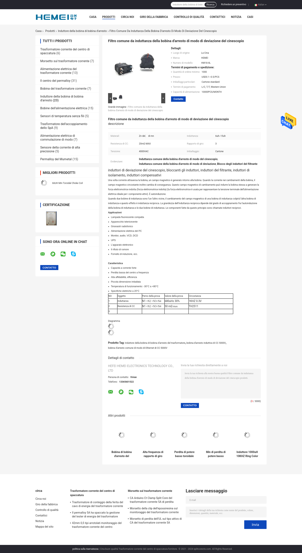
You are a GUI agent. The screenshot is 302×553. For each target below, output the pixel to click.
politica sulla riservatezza (85, 549)
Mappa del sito (44, 526)
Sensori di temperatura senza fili (62, 116)
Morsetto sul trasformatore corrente (64, 61)
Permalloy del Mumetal (56, 159)
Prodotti (108, 16)
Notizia (236, 16)
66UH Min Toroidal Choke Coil (67, 183)
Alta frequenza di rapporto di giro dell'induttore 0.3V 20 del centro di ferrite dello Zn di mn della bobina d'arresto (153, 454)
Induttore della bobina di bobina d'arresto (82, 31)
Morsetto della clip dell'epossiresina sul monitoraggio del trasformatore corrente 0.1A (154, 511)
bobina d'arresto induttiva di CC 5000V (206, 343)
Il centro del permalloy (55, 81)
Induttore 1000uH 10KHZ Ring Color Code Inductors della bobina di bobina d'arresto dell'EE (247, 454)
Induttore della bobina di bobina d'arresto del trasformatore (155, 343)
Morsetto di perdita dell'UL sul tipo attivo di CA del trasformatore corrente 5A (156, 520)
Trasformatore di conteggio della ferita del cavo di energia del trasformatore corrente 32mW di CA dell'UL (97, 505)
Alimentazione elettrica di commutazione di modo (57, 137)
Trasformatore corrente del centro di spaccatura (92, 493)
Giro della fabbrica (154, 16)
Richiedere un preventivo (233, 4)
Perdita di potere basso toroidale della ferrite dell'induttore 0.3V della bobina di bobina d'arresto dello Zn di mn (184, 454)
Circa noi (127, 16)
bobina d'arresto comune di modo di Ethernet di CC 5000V (137, 348)
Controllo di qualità (189, 16)
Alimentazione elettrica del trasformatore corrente (58, 71)
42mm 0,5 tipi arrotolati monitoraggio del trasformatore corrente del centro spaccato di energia (97, 525)
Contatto (178, 99)
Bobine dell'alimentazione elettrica (63, 108)
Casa (92, 16)
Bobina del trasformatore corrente (63, 88)
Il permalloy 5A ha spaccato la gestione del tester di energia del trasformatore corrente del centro (96, 515)
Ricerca (210, 4)
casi (250, 16)
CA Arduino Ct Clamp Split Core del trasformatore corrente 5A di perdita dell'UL (152, 500)
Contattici (217, 16)
